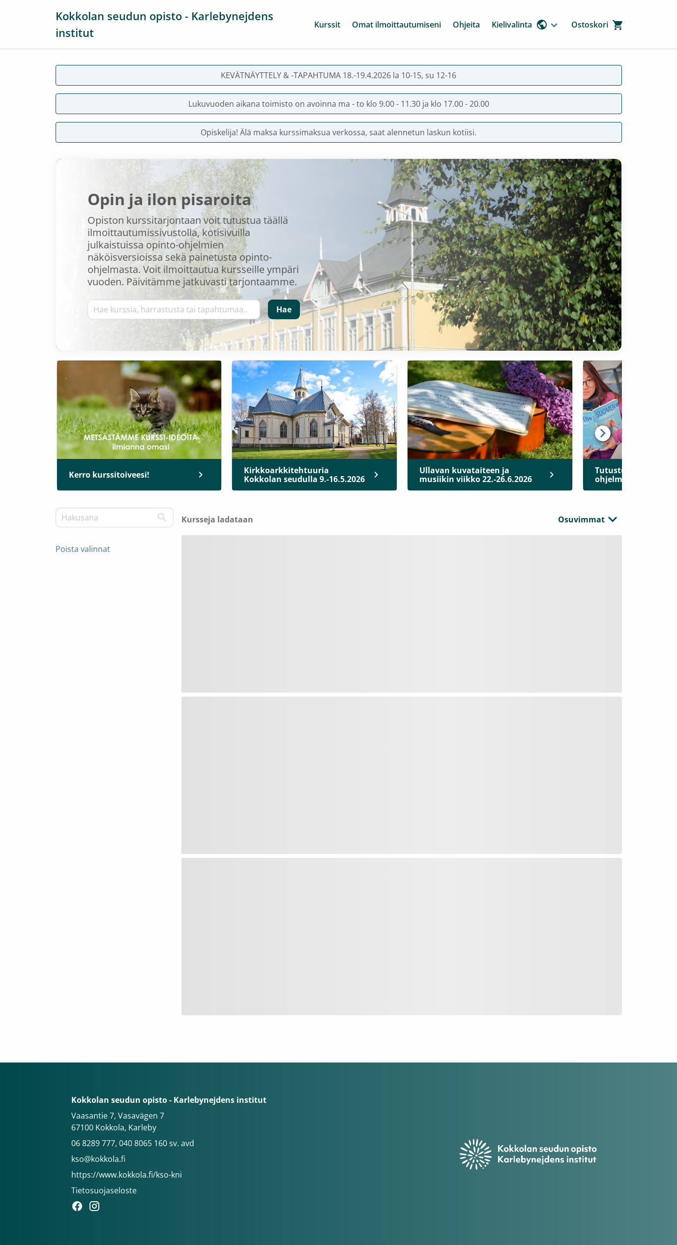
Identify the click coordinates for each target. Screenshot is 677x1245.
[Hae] (284, 309)
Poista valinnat (83, 549)
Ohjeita (466, 24)
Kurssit (327, 24)
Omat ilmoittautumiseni (396, 24)
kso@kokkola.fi (98, 1159)
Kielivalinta (520, 24)
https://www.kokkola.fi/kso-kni (126, 1174)
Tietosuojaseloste (104, 1190)
